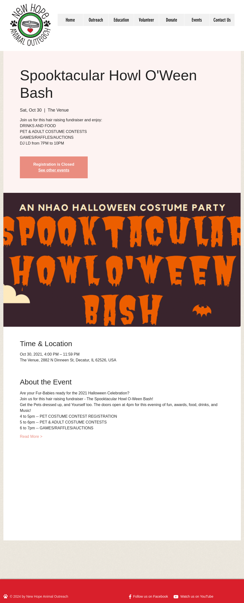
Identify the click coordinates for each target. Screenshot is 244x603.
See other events (53, 170)
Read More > (31, 436)
